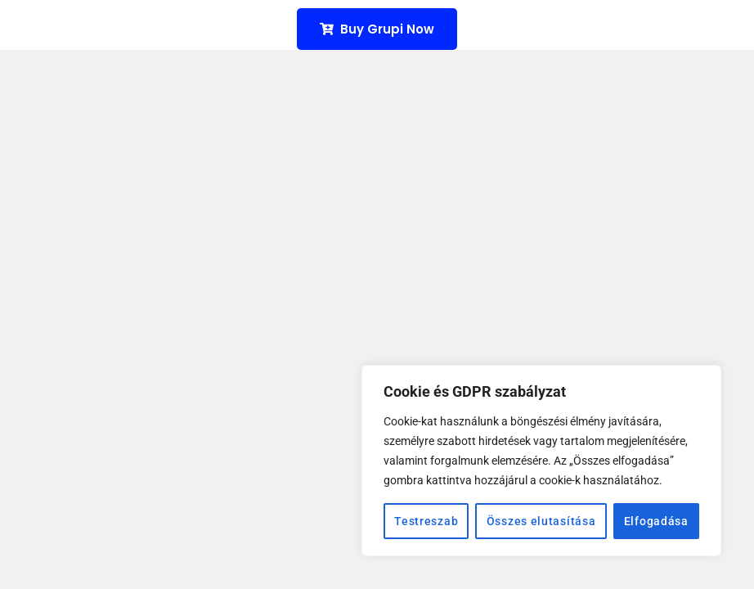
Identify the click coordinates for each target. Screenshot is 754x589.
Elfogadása (656, 521)
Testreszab (426, 521)
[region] (541, 460)
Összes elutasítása (541, 521)
